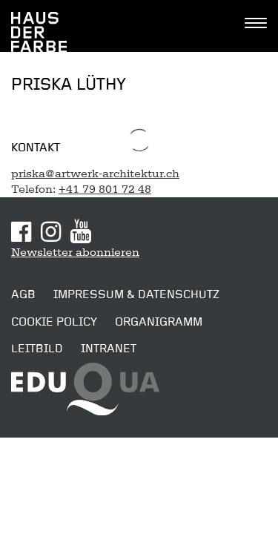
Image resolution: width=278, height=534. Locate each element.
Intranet (108, 348)
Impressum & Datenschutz (136, 294)
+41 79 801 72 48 (105, 189)
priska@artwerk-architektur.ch (95, 173)
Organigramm (158, 321)
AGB (23, 294)
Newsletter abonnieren (75, 252)
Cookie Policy (54, 321)
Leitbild (37, 348)
